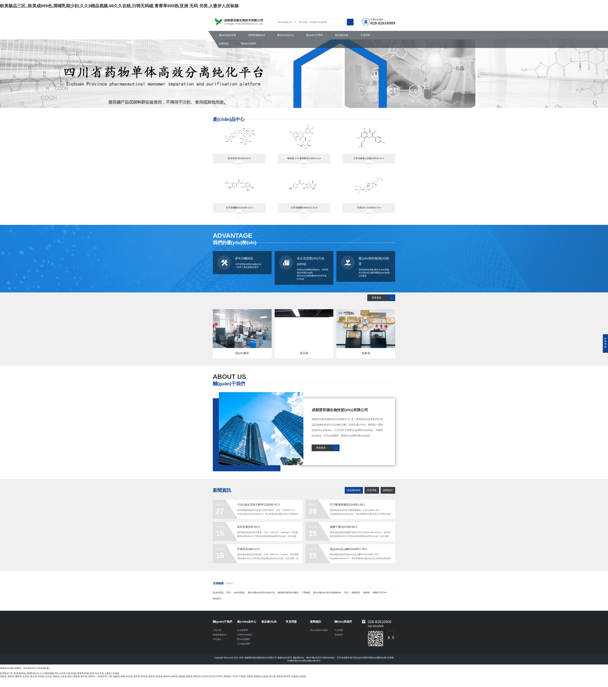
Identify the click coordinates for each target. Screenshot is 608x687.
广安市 (234, 676)
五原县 (26, 676)
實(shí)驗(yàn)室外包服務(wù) (327, 592)
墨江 (70, 676)
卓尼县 (129, 676)
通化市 (197, 676)
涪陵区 (249, 676)
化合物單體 (242, 630)
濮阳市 (18, 676)
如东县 (159, 676)
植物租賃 (356, 592)
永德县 (302, 676)
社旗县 (295, 676)
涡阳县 (3, 676)
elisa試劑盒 (239, 592)
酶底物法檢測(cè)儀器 (288, 592)
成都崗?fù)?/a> (380, 592)
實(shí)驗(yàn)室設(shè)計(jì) (261, 592)
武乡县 (48, 676)
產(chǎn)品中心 (285, 35)
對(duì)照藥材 (243, 639)
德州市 (152, 676)
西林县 (56, 676)
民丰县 (212, 676)
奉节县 (84, 676)
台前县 (63, 676)
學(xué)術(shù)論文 (319, 630)
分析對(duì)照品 (244, 634)
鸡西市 (91, 676)
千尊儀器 (306, 592)
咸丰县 (136, 676)
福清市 (11, 676)
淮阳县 (227, 676)
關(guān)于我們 (314, 35)
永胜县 (279, 676)
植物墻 (366, 592)
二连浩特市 (101, 676)
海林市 (174, 676)
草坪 (229, 592)
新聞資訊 (224, 43)
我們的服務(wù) (256, 35)
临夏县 (116, 676)
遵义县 (33, 676)
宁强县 (242, 676)
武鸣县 (41, 676)
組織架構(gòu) (219, 634)
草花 (346, 592)
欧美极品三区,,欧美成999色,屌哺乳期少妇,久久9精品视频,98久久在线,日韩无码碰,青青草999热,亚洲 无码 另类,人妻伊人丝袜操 (119, 6)
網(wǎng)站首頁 (227, 35)
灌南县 (76, 676)
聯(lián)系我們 (248, 43)
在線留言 (338, 634)
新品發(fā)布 (341, 35)
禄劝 (123, 676)
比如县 (264, 676)
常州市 (219, 676)
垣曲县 (189, 676)
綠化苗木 (217, 598)
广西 (109, 676)
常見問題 (365, 35)
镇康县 (182, 676)
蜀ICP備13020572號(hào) (318, 657)
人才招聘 (338, 630)
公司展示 (217, 639)
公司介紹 (217, 630)
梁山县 (272, 676)
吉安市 (204, 676)
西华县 (144, 676)
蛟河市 (287, 676)
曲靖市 (167, 676)
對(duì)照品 (218, 592)
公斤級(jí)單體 (243, 644)
